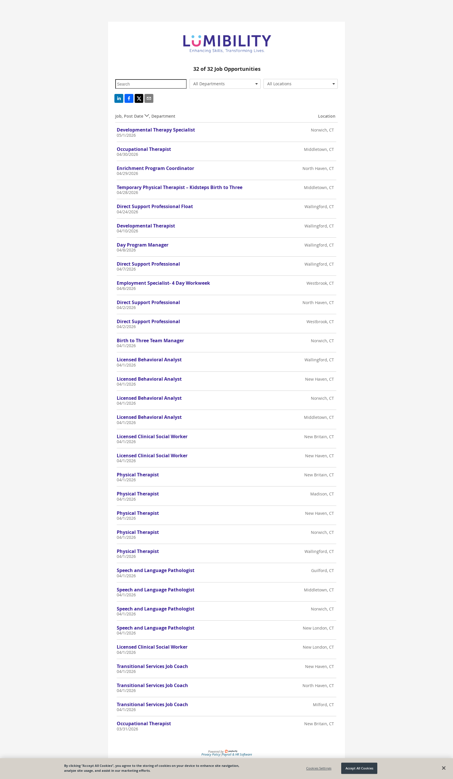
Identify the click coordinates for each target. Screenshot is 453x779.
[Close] (443, 768)
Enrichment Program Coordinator (155, 168)
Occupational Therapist (144, 149)
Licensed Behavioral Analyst (149, 359)
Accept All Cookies (359, 768)
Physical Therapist (138, 474)
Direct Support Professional (148, 264)
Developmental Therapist (146, 226)
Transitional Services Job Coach (152, 666)
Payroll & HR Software (237, 754)
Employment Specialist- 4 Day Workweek (163, 283)
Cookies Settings (318, 768)
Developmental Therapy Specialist (156, 130)
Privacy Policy (210, 754)
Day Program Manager (142, 245)
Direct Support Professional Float (155, 206)
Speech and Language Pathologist (155, 570)
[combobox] (225, 84)
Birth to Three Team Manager (150, 340)
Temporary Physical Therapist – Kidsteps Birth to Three (179, 187)
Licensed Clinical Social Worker (152, 436)
